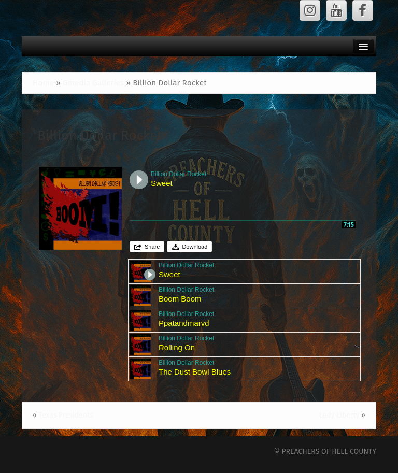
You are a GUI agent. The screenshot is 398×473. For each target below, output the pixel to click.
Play (139, 179)
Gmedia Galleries (93, 83)
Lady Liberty (339, 415)
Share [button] (152, 246)
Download (194, 246)
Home (43, 83)
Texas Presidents (66, 415)
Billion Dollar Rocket (99, 135)
